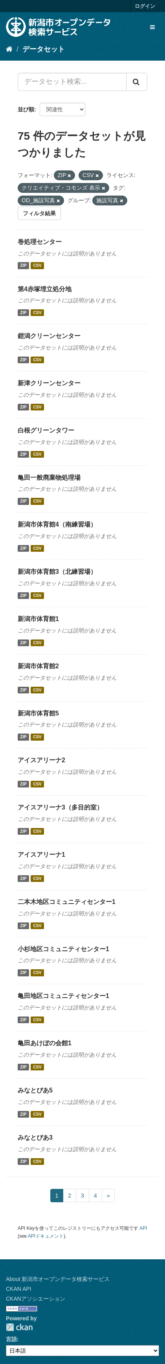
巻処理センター (40, 241)
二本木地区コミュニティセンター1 (67, 901)
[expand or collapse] (152, 27)
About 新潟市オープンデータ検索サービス (58, 1279)
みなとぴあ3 (35, 1137)
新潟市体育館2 (38, 666)
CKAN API (18, 1289)
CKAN (19, 1327)
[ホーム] (9, 49)
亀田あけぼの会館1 (45, 1043)
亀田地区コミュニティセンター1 (63, 996)
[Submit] (136, 82)
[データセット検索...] (72, 82)
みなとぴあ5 (35, 1090)
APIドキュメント (46, 1236)
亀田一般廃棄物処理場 (49, 477)
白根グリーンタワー (46, 430)
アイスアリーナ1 (41, 854)
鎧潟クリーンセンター (49, 336)
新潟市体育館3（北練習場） (57, 571)
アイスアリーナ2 (41, 760)
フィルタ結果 (39, 213)
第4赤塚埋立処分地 (45, 289)
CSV (37, 265)
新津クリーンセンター (49, 383)
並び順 (26, 109)
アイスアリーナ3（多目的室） (60, 807)
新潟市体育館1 (38, 618)
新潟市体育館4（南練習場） (57, 524)
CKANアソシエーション (35, 1299)
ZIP (23, 265)
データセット (43, 49)
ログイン (145, 6)
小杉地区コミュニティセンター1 (63, 949)
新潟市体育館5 (38, 713)
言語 (11, 1339)
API (143, 1228)
